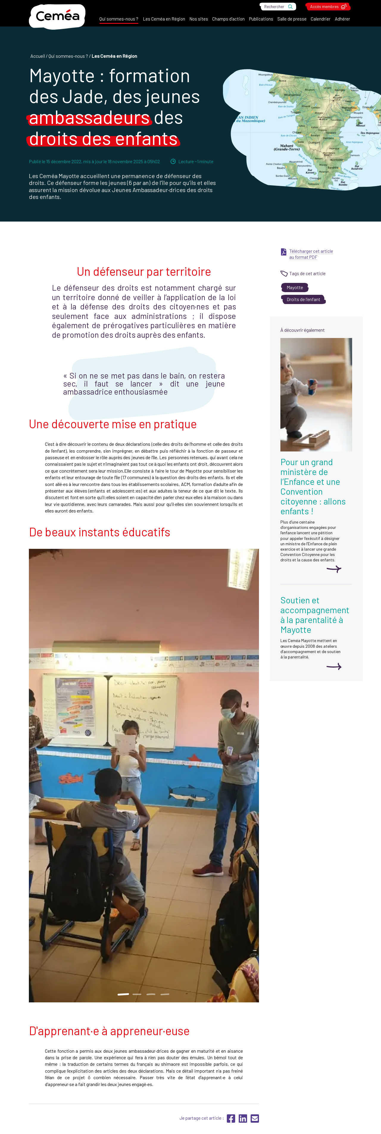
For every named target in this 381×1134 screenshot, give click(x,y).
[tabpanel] (144, 775)
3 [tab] (151, 994)
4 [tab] (165, 994)
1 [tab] (123, 994)
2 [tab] (137, 994)
